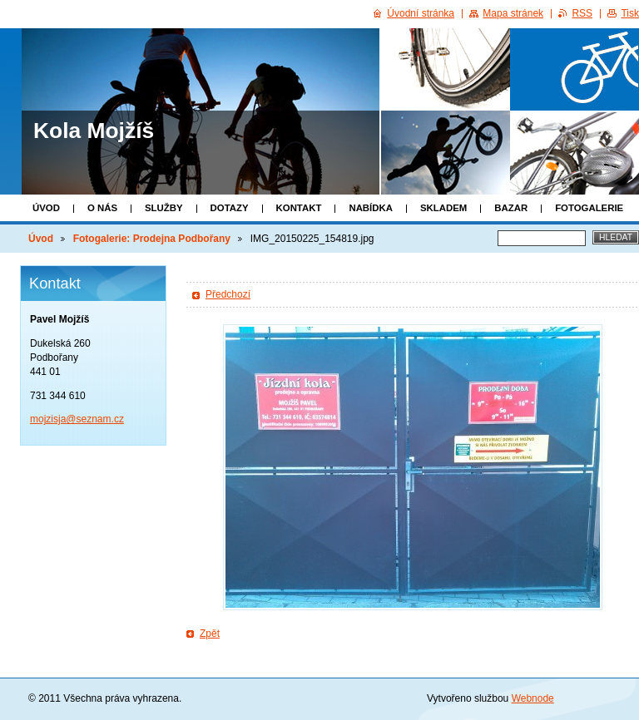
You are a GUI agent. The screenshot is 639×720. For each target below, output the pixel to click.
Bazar (511, 208)
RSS (582, 13)
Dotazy (230, 208)
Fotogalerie (589, 208)
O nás (102, 208)
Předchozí (228, 294)
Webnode (533, 698)
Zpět (210, 633)
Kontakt (299, 208)
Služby (164, 208)
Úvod (46, 208)
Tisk (630, 13)
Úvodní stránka (420, 13)
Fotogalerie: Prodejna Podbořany (151, 238)
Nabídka (371, 208)
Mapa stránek (513, 13)
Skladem (443, 208)
